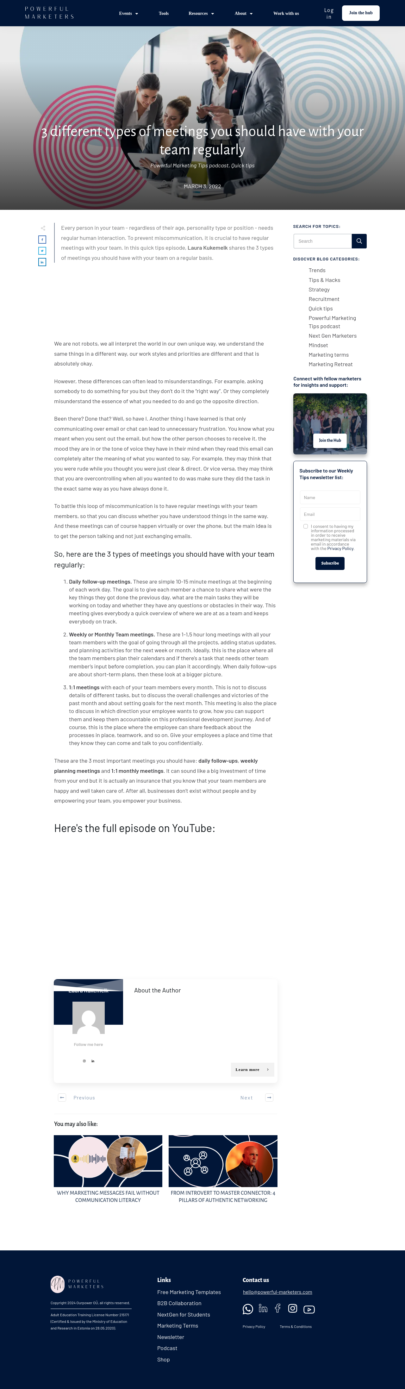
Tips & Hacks (324, 279)
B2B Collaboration (179, 1302)
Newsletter (170, 1336)
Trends (317, 269)
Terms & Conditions (295, 1326)
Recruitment (324, 298)
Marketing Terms (177, 1325)
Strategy (319, 289)
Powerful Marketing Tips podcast (189, 165)
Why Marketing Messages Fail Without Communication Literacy (108, 1176)
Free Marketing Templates (189, 1291)
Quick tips (243, 165)
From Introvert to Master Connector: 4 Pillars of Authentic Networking (223, 1176)
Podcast (167, 1347)
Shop (163, 1359)
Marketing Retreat (331, 363)
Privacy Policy (340, 548)
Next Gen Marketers (333, 335)
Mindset (318, 344)
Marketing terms (329, 354)
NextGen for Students (183, 1314)
